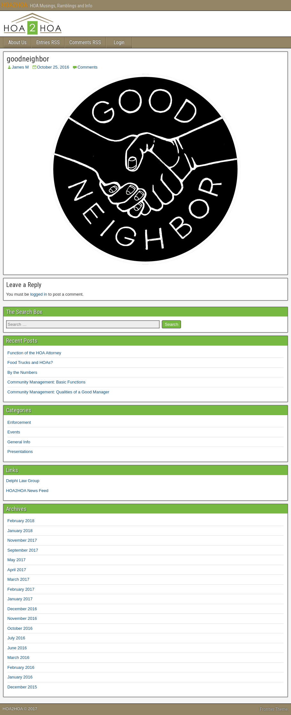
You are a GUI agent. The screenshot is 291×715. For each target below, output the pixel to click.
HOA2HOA (14, 5)
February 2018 (21, 520)
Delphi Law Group (22, 480)
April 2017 (16, 569)
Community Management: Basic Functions (46, 382)
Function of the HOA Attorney (34, 352)
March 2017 (18, 579)
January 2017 (20, 598)
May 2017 (16, 559)
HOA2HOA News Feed (27, 490)
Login (119, 42)
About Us (17, 42)
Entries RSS (48, 42)
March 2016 (18, 657)
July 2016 (16, 638)
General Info (18, 442)
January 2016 (20, 677)
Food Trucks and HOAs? (30, 362)
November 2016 (22, 618)
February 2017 (21, 589)
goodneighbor (28, 58)
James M (20, 67)
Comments (87, 67)
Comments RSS (85, 42)
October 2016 (20, 628)
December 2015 (22, 687)
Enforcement (19, 422)
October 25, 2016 (53, 67)
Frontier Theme (274, 709)
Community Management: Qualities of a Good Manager (58, 392)
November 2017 (22, 540)
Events (13, 432)
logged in (38, 294)
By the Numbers (22, 372)
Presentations (20, 451)
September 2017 (22, 550)
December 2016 (22, 608)
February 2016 (21, 667)
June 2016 (17, 647)
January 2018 (20, 530)
